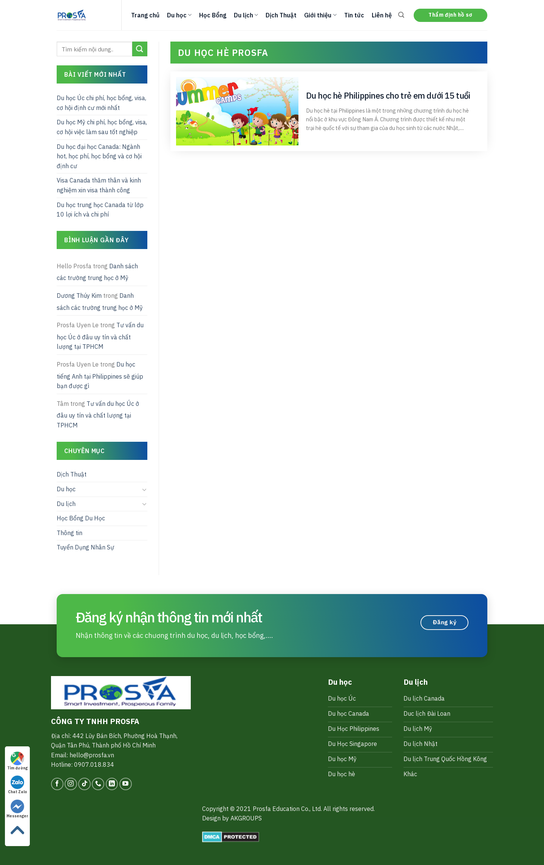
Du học (179, 15)
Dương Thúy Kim (79, 295)
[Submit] (139, 49)
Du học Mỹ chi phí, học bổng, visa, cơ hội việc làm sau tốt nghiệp (102, 127)
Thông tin (69, 533)
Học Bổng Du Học (81, 518)
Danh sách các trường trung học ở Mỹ (97, 272)
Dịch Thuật (281, 15)
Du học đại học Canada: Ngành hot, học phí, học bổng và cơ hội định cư (99, 156)
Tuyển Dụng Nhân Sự (85, 547)
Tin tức (354, 15)
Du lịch (246, 15)
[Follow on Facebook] (57, 784)
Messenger (17, 809)
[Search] (401, 15)
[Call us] (98, 784)
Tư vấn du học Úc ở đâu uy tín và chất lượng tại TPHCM (100, 335)
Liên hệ (382, 15)
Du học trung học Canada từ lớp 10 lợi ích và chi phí (100, 209)
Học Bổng (212, 15)
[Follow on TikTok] (84, 784)
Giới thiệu (320, 15)
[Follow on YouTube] (125, 784)
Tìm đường (17, 761)
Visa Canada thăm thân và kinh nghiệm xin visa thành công (99, 185)
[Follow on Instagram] (71, 784)
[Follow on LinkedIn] (112, 784)
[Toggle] (144, 489)
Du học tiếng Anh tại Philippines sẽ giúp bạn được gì (100, 375)
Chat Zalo (17, 784)
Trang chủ (145, 15)
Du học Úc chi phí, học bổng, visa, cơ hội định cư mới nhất (101, 102)
